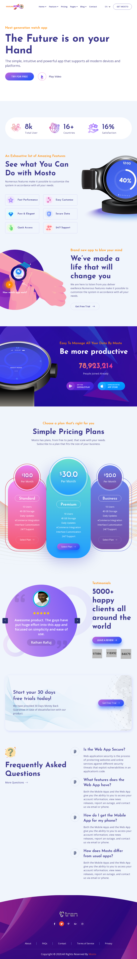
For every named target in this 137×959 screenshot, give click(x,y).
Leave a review (107, 640)
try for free (19, 76)
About (28, 943)
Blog (82, 6)
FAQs (44, 943)
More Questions (16, 782)
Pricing (64, 6)
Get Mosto (122, 6)
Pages (73, 6)
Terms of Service (85, 943)
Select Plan (27, 539)
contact (93, 6)
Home (41, 6)
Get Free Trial (111, 702)
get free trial (85, 306)
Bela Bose (41, 642)
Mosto (92, 954)
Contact (62, 943)
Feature (52, 6)
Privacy (108, 943)
